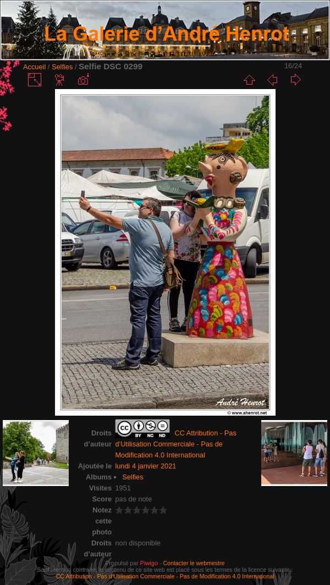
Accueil (34, 67)
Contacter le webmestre (193, 563)
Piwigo (149, 563)
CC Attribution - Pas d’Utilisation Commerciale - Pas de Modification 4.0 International (165, 576)
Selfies (62, 67)
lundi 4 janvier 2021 (145, 466)
